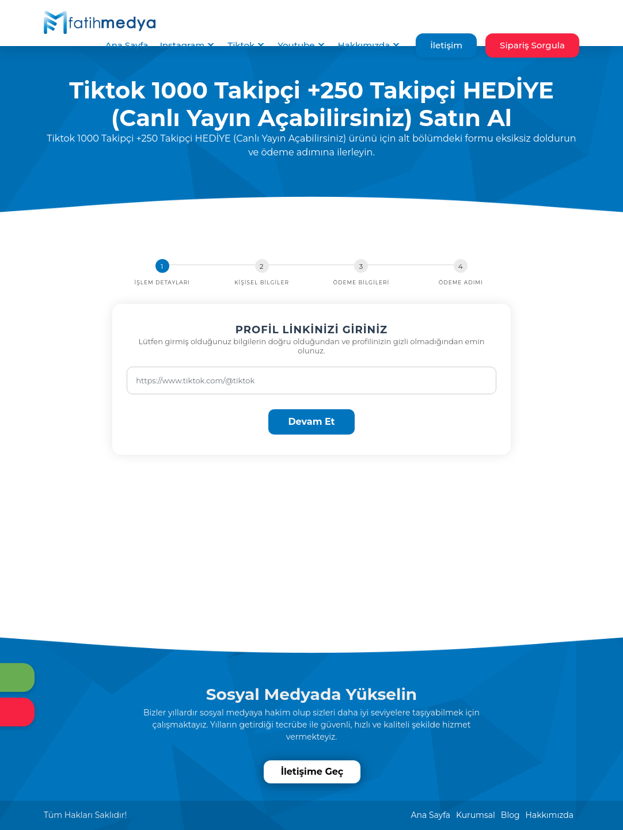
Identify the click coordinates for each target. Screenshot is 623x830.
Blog (510, 815)
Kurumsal (475, 815)
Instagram (181, 45)
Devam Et (311, 421)
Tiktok (240, 45)
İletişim (446, 45)
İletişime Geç (313, 771)
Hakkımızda (364, 45)
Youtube (296, 45)
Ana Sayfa (127, 45)
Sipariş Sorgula (532, 45)
